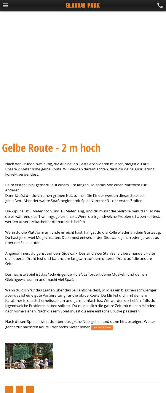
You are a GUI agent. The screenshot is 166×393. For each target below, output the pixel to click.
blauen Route (102, 327)
